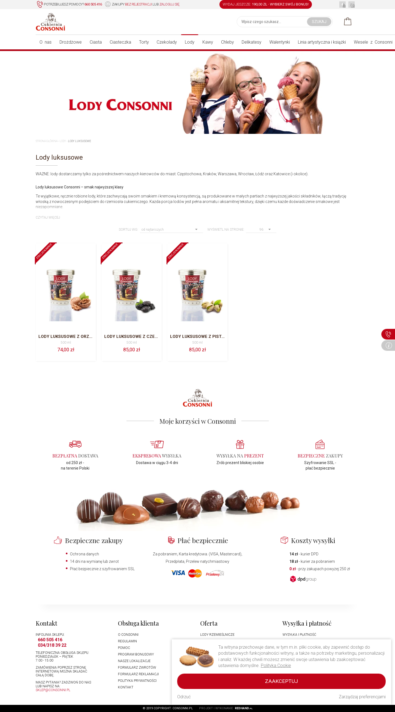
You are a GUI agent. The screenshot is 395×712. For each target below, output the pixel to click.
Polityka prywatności (137, 681)
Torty (144, 42)
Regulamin (127, 641)
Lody (189, 42)
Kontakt (125, 687)
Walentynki (279, 42)
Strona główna (47, 141)
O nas (46, 42)
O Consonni (128, 635)
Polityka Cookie (276, 665)
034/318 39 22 (52, 645)
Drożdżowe (71, 42)
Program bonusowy (136, 654)
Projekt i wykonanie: (226, 708)
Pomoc (124, 648)
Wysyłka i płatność (299, 635)
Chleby (227, 42)
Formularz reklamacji (138, 674)
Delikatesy (251, 42)
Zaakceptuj (281, 681)
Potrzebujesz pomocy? (69, 4)
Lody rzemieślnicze (217, 635)
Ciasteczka (120, 42)
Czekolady (167, 42)
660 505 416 (50, 640)
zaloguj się (169, 4)
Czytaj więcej (48, 217)
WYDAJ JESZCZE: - (266, 4)
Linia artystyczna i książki (322, 42)
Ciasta (96, 42)
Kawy (207, 42)
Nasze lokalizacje (134, 661)
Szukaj (319, 21)
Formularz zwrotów (137, 667)
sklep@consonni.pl (53, 690)
